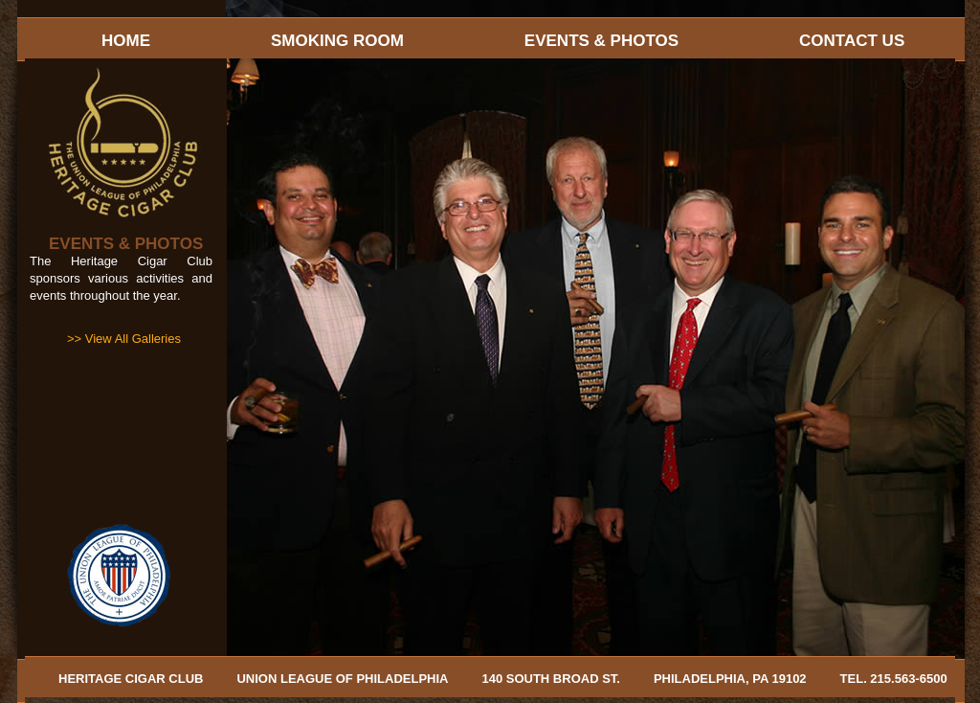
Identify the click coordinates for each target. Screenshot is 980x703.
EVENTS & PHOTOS (601, 41)
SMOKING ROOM (337, 41)
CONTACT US (851, 41)
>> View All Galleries (124, 338)
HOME (125, 41)
